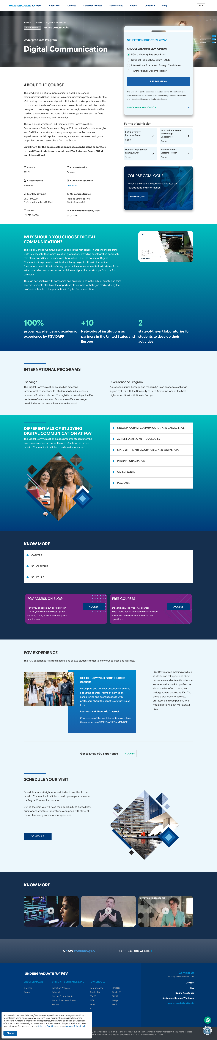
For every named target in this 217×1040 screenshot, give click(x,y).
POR (201, 5)
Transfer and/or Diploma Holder (149, 70)
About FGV (54, 5)
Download (72, 185)
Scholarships (116, 5)
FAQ (192, 987)
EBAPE (93, 996)
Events (133, 5)
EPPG (114, 1004)
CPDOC (116, 988)
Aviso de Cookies (46, 1026)
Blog (164, 5)
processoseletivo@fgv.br (181, 1003)
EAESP (115, 996)
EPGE (92, 1004)
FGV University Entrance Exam (148, 54)
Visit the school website (135, 951)
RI (90, 1008)
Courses (72, 5)
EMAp (115, 1000)
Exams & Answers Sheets (64, 1000)
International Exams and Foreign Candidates (156, 65)
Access (94, 606)
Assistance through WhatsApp (178, 998)
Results (55, 1004)
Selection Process (92, 5)
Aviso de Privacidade (75, 1026)
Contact (190, 982)
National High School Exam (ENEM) (151, 60)
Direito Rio (95, 992)
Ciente (10, 1033)
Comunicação (97, 988)
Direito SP (116, 992)
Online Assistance (184, 993)
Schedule (37, 836)
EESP (92, 1000)
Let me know (158, 81)
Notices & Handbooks (62, 996)
